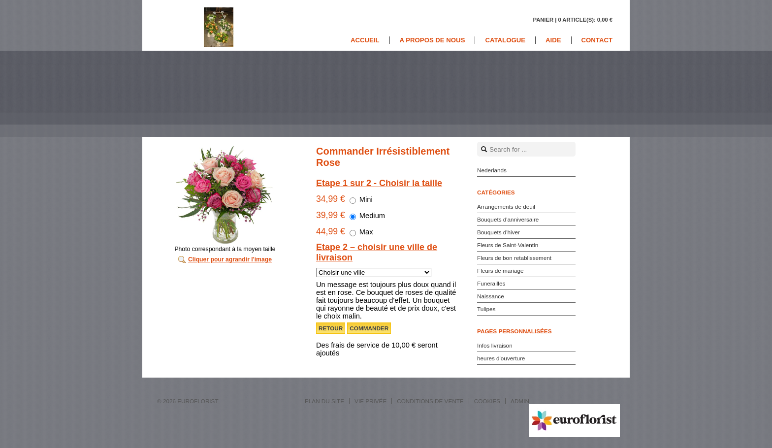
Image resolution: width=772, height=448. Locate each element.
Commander (369, 328)
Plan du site (324, 401)
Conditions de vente (430, 401)
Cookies (487, 401)
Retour (331, 328)
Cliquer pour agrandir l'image (230, 259)
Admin (520, 401)
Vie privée (370, 401)
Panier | (572, 20)
